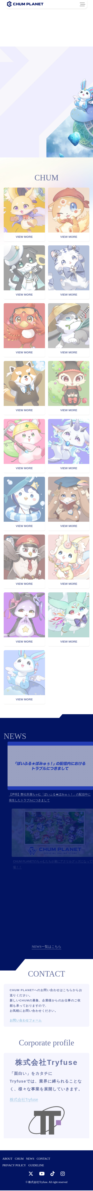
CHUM (19, 1159)
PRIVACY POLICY (14, 1166)
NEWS (30, 1159)
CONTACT (43, 1159)
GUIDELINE (36, 1166)
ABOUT (7, 1159)
